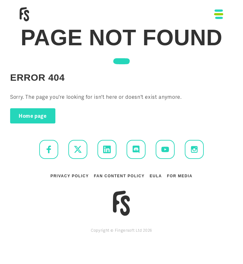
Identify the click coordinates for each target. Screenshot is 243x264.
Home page (33, 115)
